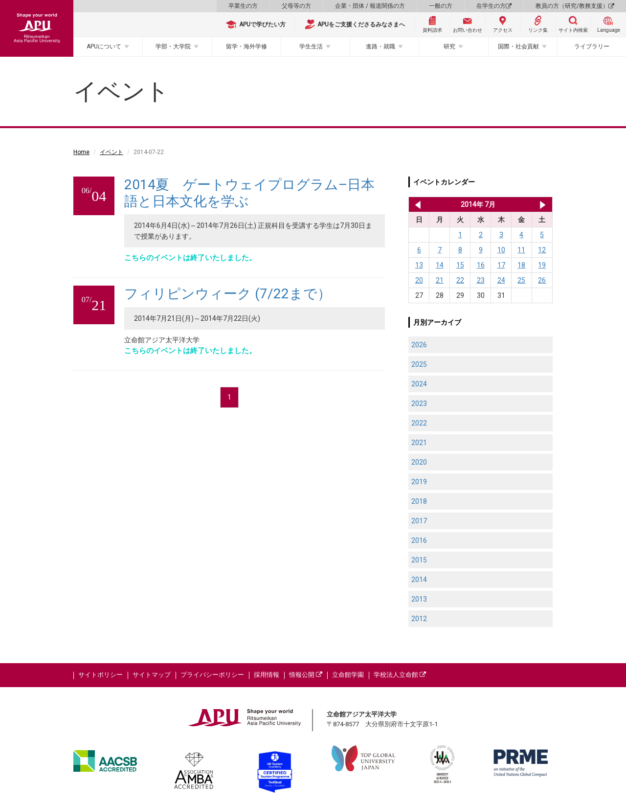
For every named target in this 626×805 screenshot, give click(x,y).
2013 (419, 599)
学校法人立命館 (400, 674)
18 (521, 265)
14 (440, 265)
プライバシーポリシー (212, 674)
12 (542, 250)
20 (419, 280)
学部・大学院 (173, 46)
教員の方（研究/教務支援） (575, 5)
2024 (419, 384)
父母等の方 (296, 5)
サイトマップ (152, 674)
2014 (419, 579)
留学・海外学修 (246, 46)
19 (542, 265)
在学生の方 (494, 5)
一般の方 (440, 5)
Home (81, 152)
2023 (419, 403)
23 (481, 280)
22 (460, 280)
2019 (419, 482)
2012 (419, 619)
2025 (419, 364)
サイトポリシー (100, 674)
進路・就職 (380, 46)
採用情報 (266, 674)
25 (521, 280)
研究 (449, 46)
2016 (419, 540)
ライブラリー (591, 46)
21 (440, 280)
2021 (419, 443)
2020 (419, 462)
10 (501, 250)
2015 (419, 560)
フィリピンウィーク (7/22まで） (227, 294)
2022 (419, 423)
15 (460, 265)
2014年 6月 (416, 204)
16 (481, 265)
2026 (419, 345)
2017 (419, 521)
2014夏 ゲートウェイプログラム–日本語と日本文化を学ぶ (249, 193)
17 (501, 265)
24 (501, 280)
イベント (111, 152)
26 (542, 280)
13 (419, 265)
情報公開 (305, 674)
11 (521, 250)
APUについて (104, 46)
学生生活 (311, 46)
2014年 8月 (542, 204)
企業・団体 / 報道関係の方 (370, 5)
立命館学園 (348, 674)
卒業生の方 (243, 5)
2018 (419, 501)
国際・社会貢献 (518, 46)
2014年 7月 (478, 204)
